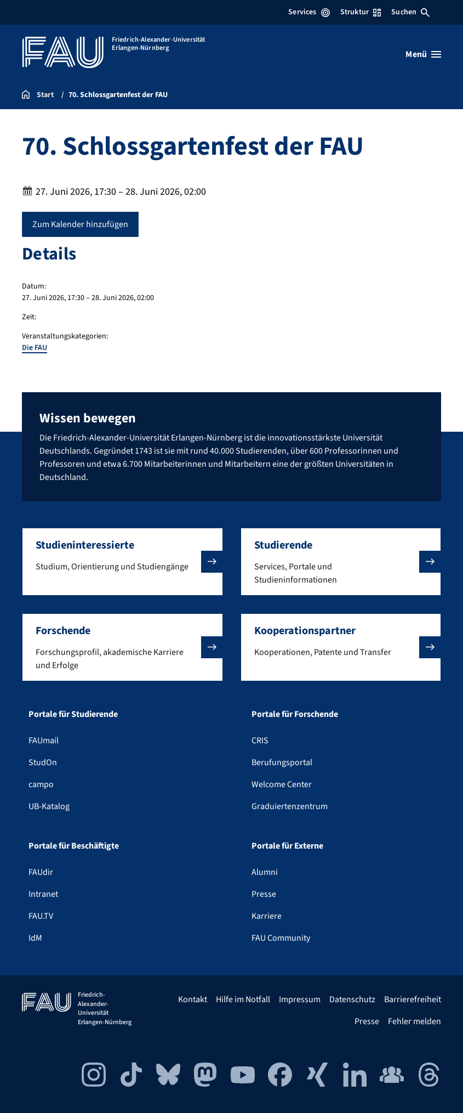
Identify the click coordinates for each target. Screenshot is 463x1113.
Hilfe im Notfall (243, 999)
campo (41, 784)
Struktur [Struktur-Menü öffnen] (360, 12)
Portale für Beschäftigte (73, 846)
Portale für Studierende (73, 714)
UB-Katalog (49, 806)
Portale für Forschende (294, 714)
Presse (263, 894)
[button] (122, 562)
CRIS (259, 741)
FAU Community (280, 938)
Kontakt (192, 999)
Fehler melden (414, 1021)
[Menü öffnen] (423, 54)
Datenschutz (352, 999)
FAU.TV (40, 916)
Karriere (266, 916)
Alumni (264, 872)
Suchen (410, 12)
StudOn (42, 762)
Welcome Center (281, 784)
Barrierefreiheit (412, 999)
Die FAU (34, 347)
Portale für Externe (287, 846)
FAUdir (40, 872)
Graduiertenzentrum (289, 806)
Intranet (43, 894)
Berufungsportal (281, 762)
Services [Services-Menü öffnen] (308, 12)
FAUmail (43, 741)
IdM (35, 938)
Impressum (300, 999)
